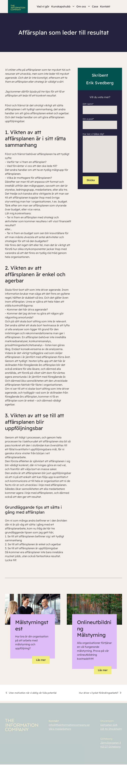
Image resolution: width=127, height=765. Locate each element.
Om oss (83, 6)
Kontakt (105, 6)
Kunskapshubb (62, 6)
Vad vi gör (43, 6)
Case (95, 6)
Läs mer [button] (41, 659)
